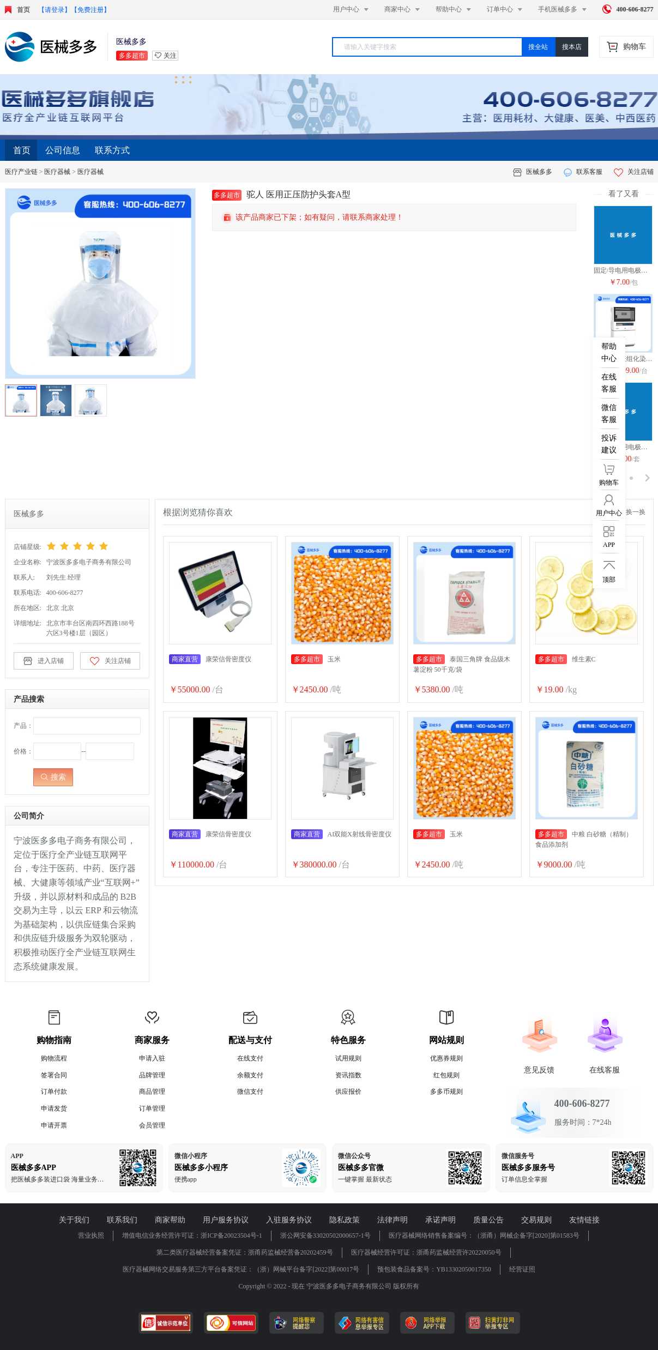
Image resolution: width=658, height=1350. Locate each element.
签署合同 (54, 1075)
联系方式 (112, 150)
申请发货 (54, 1108)
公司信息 (62, 150)
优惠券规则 (446, 1058)
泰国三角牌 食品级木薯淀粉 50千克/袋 (461, 663)
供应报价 (348, 1091)
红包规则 (446, 1075)
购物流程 (54, 1058)
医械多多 (539, 172)
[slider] (93, 546)
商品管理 (152, 1091)
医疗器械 (57, 172)
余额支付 (250, 1075)
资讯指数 (348, 1075)
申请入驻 (152, 1058)
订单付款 (54, 1091)
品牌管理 (152, 1075)
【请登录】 (54, 10)
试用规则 (348, 1058)
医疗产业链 (21, 172)
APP (17, 1156)
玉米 (316, 659)
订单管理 (152, 1108)
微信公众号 (354, 1156)
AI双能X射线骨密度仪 (341, 834)
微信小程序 (190, 1156)
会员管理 (152, 1125)
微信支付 (250, 1091)
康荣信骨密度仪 (210, 659)
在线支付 (250, 1058)
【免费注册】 (90, 10)
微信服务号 (518, 1156)
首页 (22, 150)
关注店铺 (634, 172)
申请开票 (54, 1125)
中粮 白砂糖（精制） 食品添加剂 (583, 838)
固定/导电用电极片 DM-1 (624, 270)
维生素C (565, 659)
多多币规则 (446, 1091)
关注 (170, 55)
